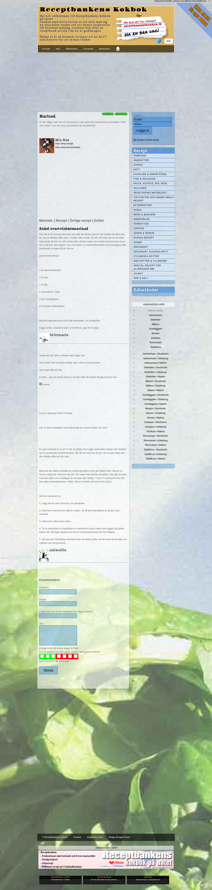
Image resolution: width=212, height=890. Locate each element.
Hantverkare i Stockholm (155, 353)
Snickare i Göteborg (155, 426)
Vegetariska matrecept (150, 192)
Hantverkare (155, 315)
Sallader (140, 188)
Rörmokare (156, 342)
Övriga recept (143, 237)
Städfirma (155, 347)
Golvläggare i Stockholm (156, 394)
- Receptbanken (47, 852)
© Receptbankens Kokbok (55, 837)
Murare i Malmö (155, 417)
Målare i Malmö (155, 390)
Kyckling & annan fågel (150, 174)
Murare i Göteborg (155, 413)
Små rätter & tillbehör (150, 261)
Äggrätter (141, 160)
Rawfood (139, 155)
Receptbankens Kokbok (93, 9)
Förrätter (141, 224)
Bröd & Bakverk (144, 214)
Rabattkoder (145, 289)
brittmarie (59, 335)
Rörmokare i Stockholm (155, 435)
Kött (136, 169)
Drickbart (140, 247)
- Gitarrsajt (45, 863)
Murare (155, 333)
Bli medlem (139, 139)
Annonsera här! (154, 304)
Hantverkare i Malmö (155, 362)
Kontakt (46, 48)
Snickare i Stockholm (155, 422)
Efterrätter (142, 205)
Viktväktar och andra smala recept (153, 199)
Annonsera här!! (106, 847)
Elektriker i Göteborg (156, 372)
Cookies (77, 837)
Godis (137, 210)
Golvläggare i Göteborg (155, 399)
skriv (58, 48)
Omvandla (88, 48)
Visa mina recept (64, 143)
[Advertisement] (106, 82)
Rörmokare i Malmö (155, 445)
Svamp (137, 242)
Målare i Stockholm (155, 381)
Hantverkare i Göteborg (155, 358)
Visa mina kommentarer (68, 147)
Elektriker (156, 319)
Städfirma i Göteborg (155, 454)
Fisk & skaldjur (144, 179)
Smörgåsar (141, 219)
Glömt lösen (152, 139)
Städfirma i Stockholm (155, 449)
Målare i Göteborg (155, 385)
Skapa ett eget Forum (119, 837)
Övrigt (138, 165)
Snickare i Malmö (155, 431)
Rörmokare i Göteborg (155, 440)
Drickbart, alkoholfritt (150, 251)
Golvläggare (155, 328)
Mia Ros (62, 140)
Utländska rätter (146, 256)
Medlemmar (71, 48)
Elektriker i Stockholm (155, 367)
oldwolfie (57, 550)
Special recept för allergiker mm (147, 267)
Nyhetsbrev (104, 48)
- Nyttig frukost (48, 859)
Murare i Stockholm (155, 408)
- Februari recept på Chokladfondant (60, 866)
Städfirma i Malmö (155, 458)
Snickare (155, 338)
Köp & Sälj (140, 278)
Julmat (138, 273)
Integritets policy (95, 837)
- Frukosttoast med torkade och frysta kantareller (66, 856)
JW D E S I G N (62, 661)
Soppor (138, 228)
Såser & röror (143, 233)
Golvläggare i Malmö (156, 404)
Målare (155, 324)
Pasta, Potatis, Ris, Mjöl (150, 183)
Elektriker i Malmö (155, 376)
